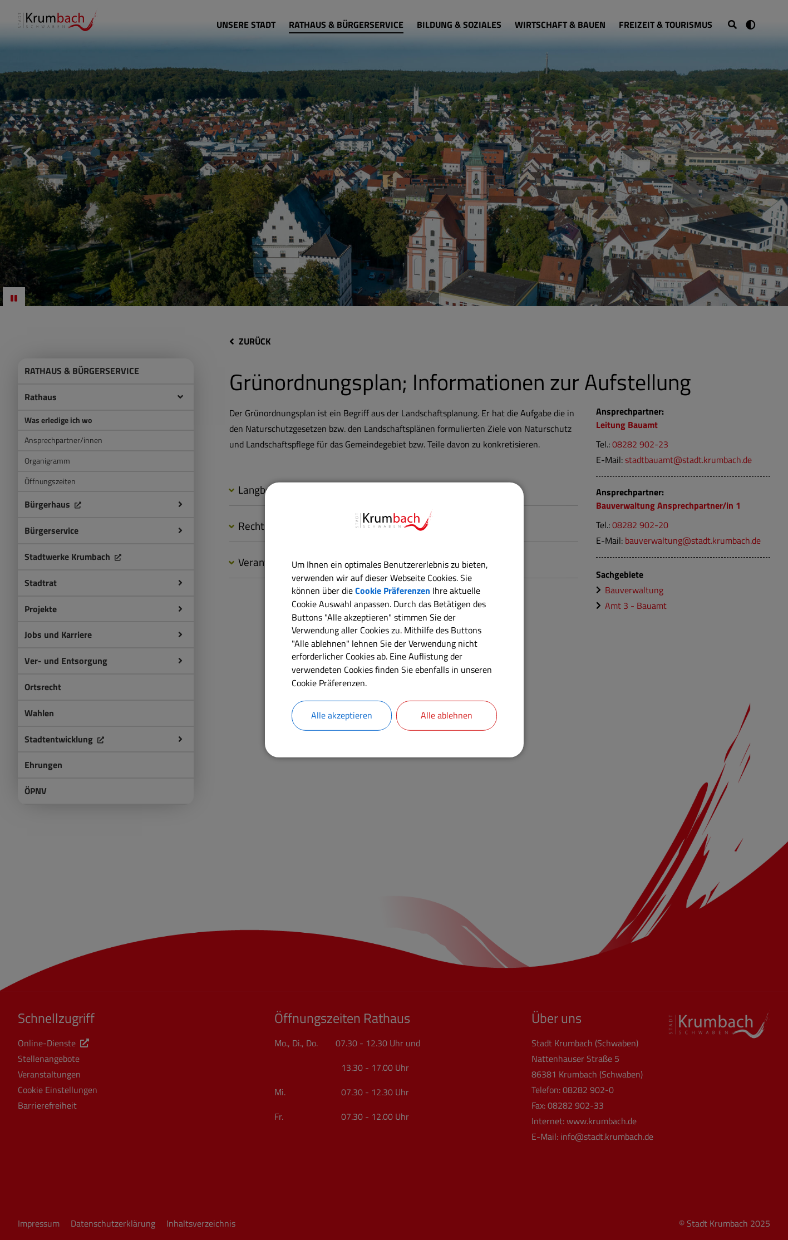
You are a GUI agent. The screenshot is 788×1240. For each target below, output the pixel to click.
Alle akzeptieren (341, 717)
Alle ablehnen (446, 717)
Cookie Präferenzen (392, 590)
